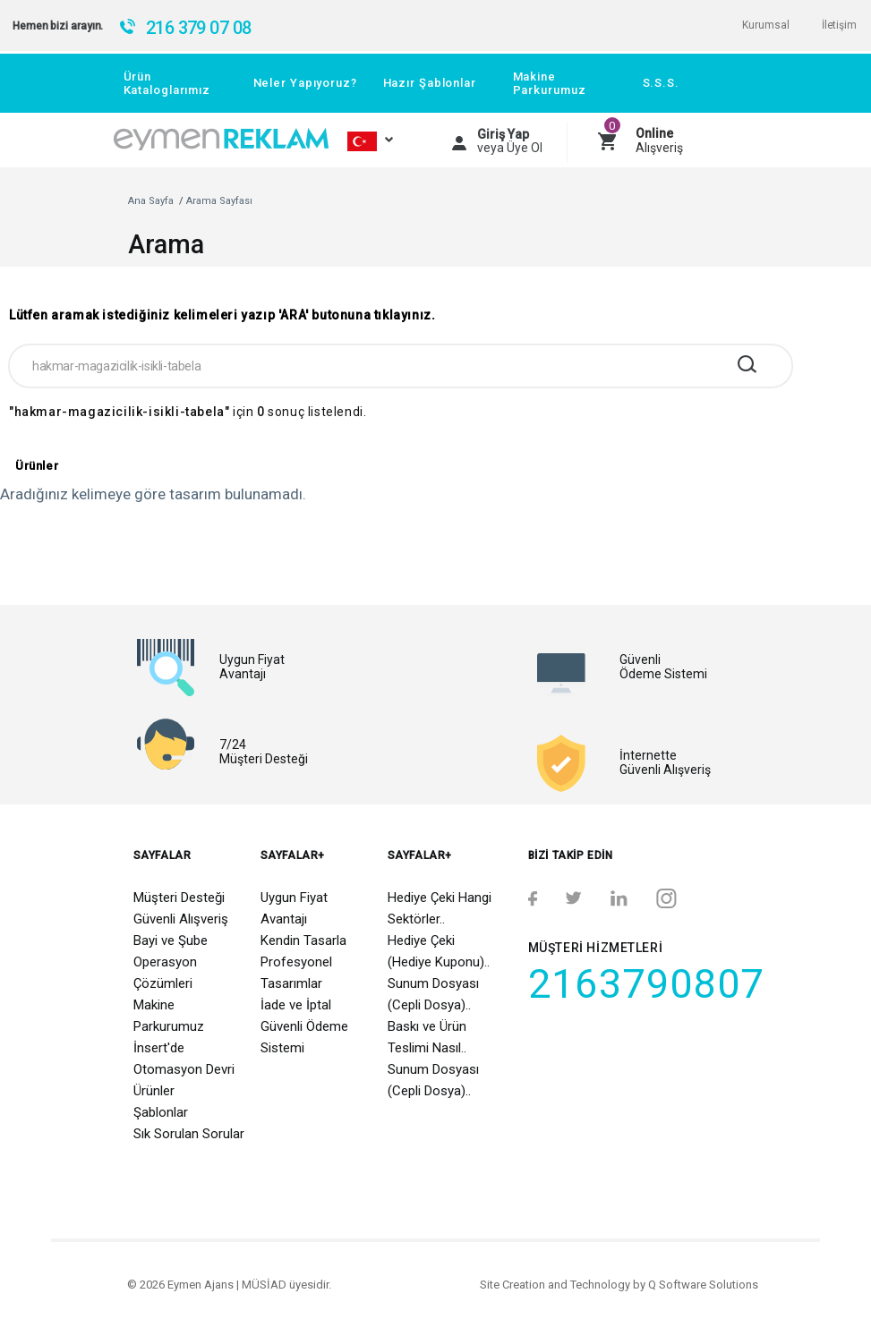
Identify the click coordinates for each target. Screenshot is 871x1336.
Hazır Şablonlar (429, 82)
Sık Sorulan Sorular (188, 1134)
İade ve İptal (295, 1005)
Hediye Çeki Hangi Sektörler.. (439, 908)
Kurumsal (765, 25)
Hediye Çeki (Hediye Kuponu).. (439, 951)
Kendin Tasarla (303, 940)
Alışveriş (659, 140)
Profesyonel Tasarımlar (296, 972)
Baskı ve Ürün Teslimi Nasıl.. (427, 1037)
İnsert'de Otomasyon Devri (184, 1058)
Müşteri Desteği (179, 897)
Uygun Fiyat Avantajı (294, 908)
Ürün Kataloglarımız (167, 83)
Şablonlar (160, 1112)
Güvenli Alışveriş (180, 919)
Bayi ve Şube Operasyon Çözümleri (170, 961)
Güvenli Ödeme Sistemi (304, 1037)
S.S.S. (661, 82)
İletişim (839, 25)
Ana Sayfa (151, 201)
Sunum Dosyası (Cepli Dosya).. (433, 994)
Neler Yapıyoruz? (305, 82)
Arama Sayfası (219, 201)
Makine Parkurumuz (549, 83)
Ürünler (154, 1091)
